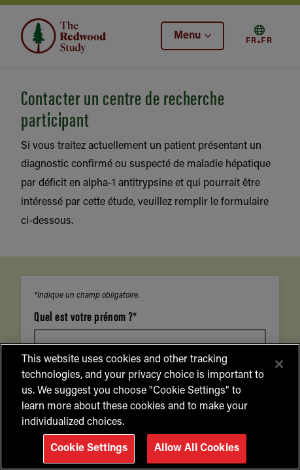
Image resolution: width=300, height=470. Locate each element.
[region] (150, 406)
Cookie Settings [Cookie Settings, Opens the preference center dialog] (88, 448)
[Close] (279, 364)
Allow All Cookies (196, 448)
